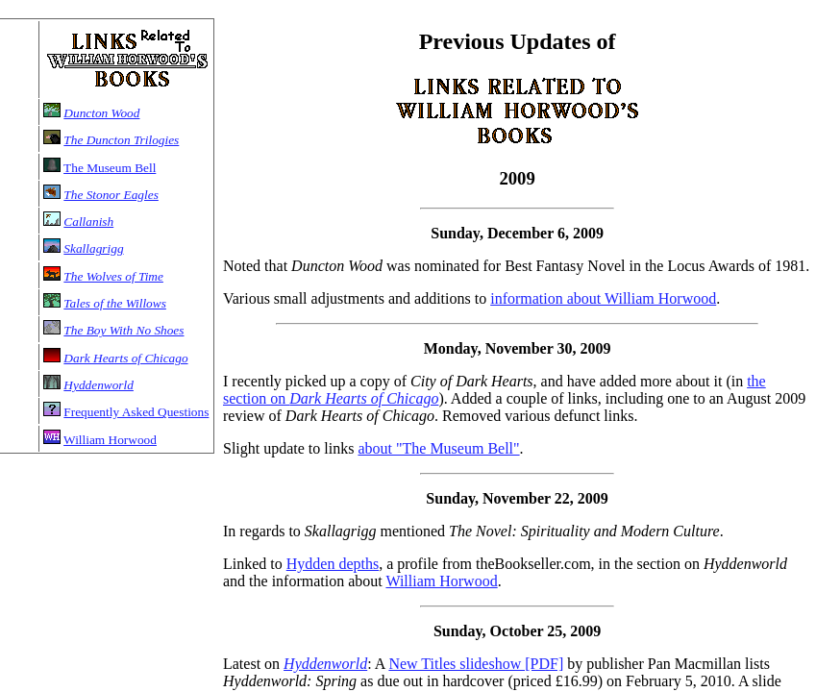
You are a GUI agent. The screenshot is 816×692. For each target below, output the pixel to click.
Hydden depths (332, 564)
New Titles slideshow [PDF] (475, 663)
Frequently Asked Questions (136, 412)
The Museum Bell (109, 168)
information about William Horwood (603, 298)
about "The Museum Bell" (438, 448)
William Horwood (110, 439)
